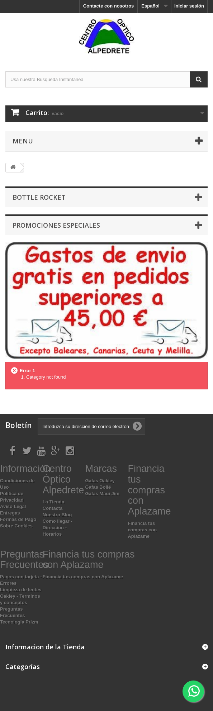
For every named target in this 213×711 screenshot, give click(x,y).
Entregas (10, 513)
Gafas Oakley (100, 480)
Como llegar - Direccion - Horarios (57, 527)
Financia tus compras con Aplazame (142, 530)
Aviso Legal (13, 506)
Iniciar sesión (189, 6)
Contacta (53, 508)
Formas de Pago (18, 519)
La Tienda (53, 501)
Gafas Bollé (98, 487)
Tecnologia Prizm (19, 622)
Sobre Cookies (16, 525)
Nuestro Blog (57, 514)
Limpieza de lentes (21, 589)
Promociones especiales (56, 225)
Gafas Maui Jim (102, 493)
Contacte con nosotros (108, 6)
